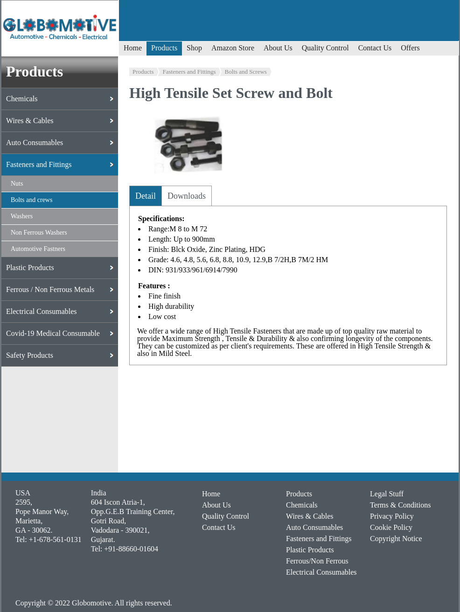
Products (164, 48)
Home (133, 48)
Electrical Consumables (321, 572)
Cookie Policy (391, 527)
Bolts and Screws (246, 71)
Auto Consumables (314, 527)
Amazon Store (232, 48)
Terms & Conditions (400, 505)
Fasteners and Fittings (189, 71)
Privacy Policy (392, 516)
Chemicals (302, 505)
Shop (194, 48)
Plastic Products (310, 550)
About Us (278, 48)
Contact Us (375, 48)
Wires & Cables (310, 516)
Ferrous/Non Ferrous (317, 561)
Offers (410, 48)
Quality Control (325, 48)
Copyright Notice (396, 538)
